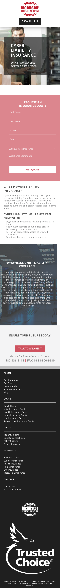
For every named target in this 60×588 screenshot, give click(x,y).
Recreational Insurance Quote (19, 421)
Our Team (9, 383)
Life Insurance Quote (14, 418)
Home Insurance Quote (15, 415)
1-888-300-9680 (44, 366)
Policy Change (11, 440)
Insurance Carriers (13, 389)
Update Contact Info (14, 437)
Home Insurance (12, 466)
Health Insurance (12, 463)
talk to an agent (30, 354)
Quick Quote (10, 406)
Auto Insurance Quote (15, 409)
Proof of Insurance (13, 444)
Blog (6, 392)
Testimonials (10, 386)
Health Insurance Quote (16, 412)
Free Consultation (13, 489)
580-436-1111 (30, 21)
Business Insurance (13, 460)
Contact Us (9, 486)
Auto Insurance (11, 457)
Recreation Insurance (14, 472)
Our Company (11, 380)
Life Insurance (11, 469)
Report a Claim (11, 434)
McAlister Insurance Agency (20, 581)
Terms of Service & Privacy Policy (31, 583)
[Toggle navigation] (56, 3)
